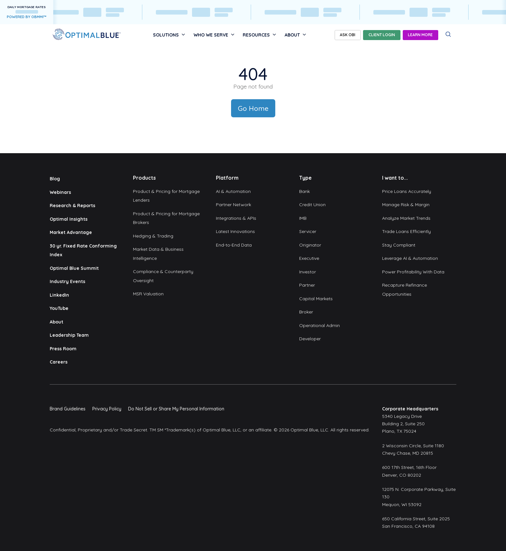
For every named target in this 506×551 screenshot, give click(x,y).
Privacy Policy (106, 409)
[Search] (448, 34)
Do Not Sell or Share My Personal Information (176, 409)
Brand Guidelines (68, 409)
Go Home (253, 108)
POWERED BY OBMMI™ (26, 17)
